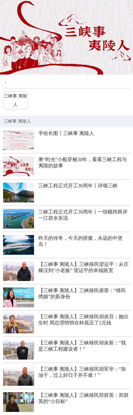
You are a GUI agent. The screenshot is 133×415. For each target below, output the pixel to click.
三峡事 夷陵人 (15, 100)
